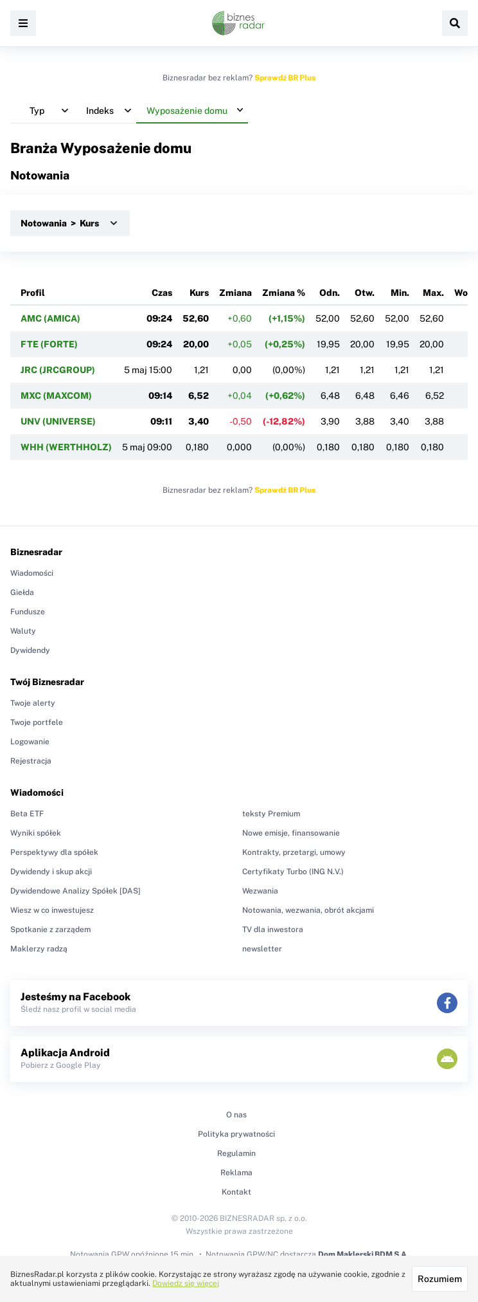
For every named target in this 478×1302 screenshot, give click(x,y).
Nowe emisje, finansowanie (291, 833)
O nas (236, 1114)
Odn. (329, 293)
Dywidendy (30, 650)
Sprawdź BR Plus (284, 77)
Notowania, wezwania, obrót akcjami (308, 910)
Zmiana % (283, 293)
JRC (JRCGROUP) (58, 370)
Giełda (22, 592)
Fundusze (27, 611)
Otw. (365, 293)
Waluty (23, 631)
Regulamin (236, 1153)
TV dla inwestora (272, 929)
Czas (162, 293)
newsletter (262, 948)
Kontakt (236, 1192)
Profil (33, 293)
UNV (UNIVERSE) (58, 421)
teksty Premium (271, 813)
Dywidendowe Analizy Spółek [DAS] (75, 890)
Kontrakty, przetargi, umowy (294, 852)
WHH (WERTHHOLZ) (66, 447)
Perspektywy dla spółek (54, 852)
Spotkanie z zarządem (50, 929)
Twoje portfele (36, 722)
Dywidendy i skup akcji (51, 871)
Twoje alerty (32, 703)
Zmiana (235, 293)
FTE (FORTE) (49, 344)
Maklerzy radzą (38, 948)
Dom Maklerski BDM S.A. (363, 1254)
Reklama (236, 1172)
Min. (400, 293)
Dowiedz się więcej (185, 1283)
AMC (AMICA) (50, 318)
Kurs (199, 293)
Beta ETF (27, 813)
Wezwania (260, 890)
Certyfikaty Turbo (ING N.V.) (293, 871)
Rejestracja (30, 761)
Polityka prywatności (236, 1134)
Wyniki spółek (35, 833)
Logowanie (29, 741)
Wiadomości (31, 573)
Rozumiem (440, 1279)
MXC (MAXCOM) (56, 395)
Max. (433, 293)
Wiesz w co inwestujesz (52, 910)
